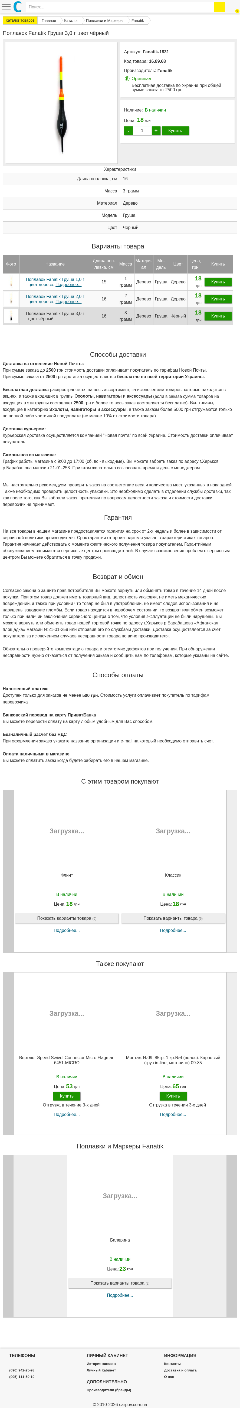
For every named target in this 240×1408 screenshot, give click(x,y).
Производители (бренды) (109, 1390)
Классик (173, 895)
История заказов (101, 1364)
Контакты (172, 1364)
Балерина (120, 1260)
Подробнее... (67, 950)
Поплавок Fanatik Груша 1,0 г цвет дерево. (55, 302)
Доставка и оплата (180, 1370)
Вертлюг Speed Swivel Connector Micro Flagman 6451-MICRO (66, 1080)
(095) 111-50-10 (21, 1377)
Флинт (67, 895)
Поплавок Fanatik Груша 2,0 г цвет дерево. (55, 319)
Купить (175, 130)
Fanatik (165, 70)
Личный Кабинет (101, 1370)
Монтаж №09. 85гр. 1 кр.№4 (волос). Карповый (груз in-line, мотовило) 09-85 (173, 1080)
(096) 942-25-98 (21, 1370)
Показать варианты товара (66, 938)
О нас (169, 1377)
